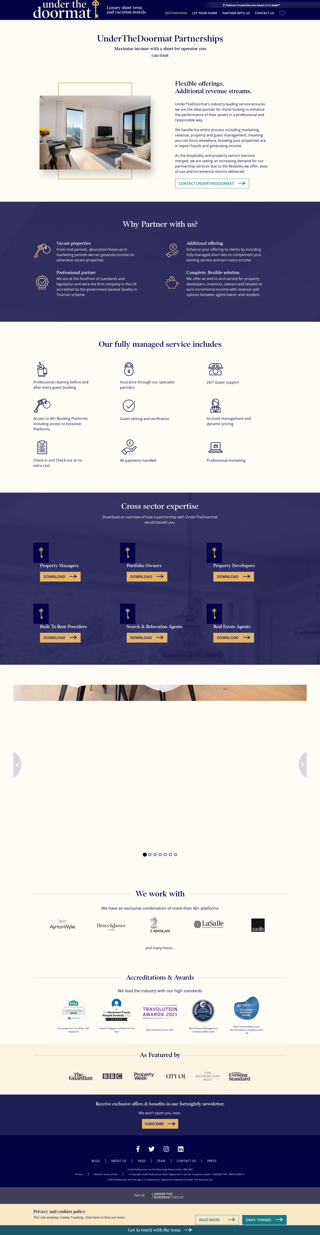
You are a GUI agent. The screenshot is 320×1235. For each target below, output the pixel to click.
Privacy (79, 1170)
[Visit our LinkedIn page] (181, 1145)
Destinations (176, 11)
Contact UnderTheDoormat (206, 179)
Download (54, 572)
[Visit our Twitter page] (151, 1145)
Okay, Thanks (258, 1215)
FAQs (142, 1157)
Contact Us (264, 11)
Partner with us (236, 11)
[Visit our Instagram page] (166, 1145)
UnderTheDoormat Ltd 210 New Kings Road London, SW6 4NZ (160, 1165)
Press (211, 1157)
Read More (209, 1215)
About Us (118, 1157)
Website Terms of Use (105, 1170)
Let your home (204, 11)
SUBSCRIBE (154, 1119)
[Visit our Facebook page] (138, 1145)
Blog (96, 1157)
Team (161, 1157)
